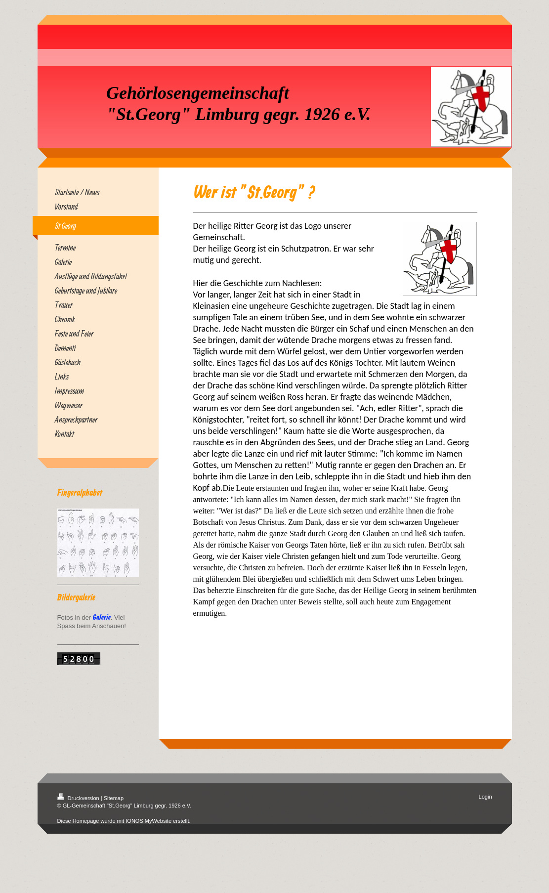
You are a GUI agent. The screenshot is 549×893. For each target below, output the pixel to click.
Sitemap (114, 798)
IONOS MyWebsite (148, 821)
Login (485, 797)
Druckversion (79, 798)
